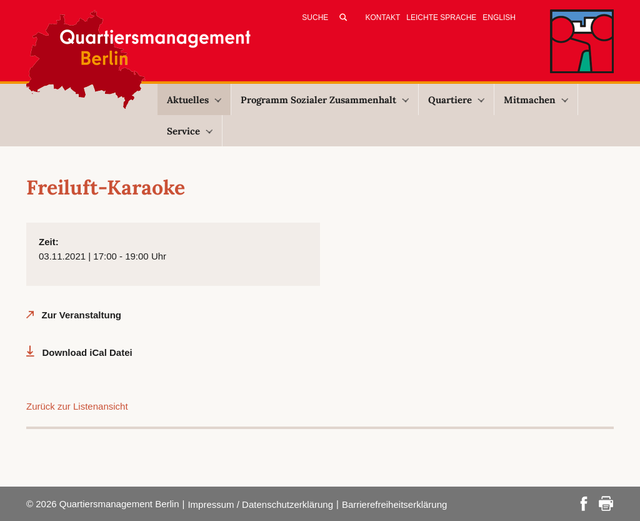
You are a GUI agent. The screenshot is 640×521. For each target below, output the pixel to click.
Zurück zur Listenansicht (77, 406)
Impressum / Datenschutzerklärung (260, 504)
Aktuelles (194, 100)
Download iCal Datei (87, 352)
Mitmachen (536, 100)
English (499, 17)
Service (189, 131)
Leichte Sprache (441, 17)
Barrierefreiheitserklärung (394, 504)
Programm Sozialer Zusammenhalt (325, 100)
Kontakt (383, 17)
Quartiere (456, 100)
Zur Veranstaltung (82, 315)
